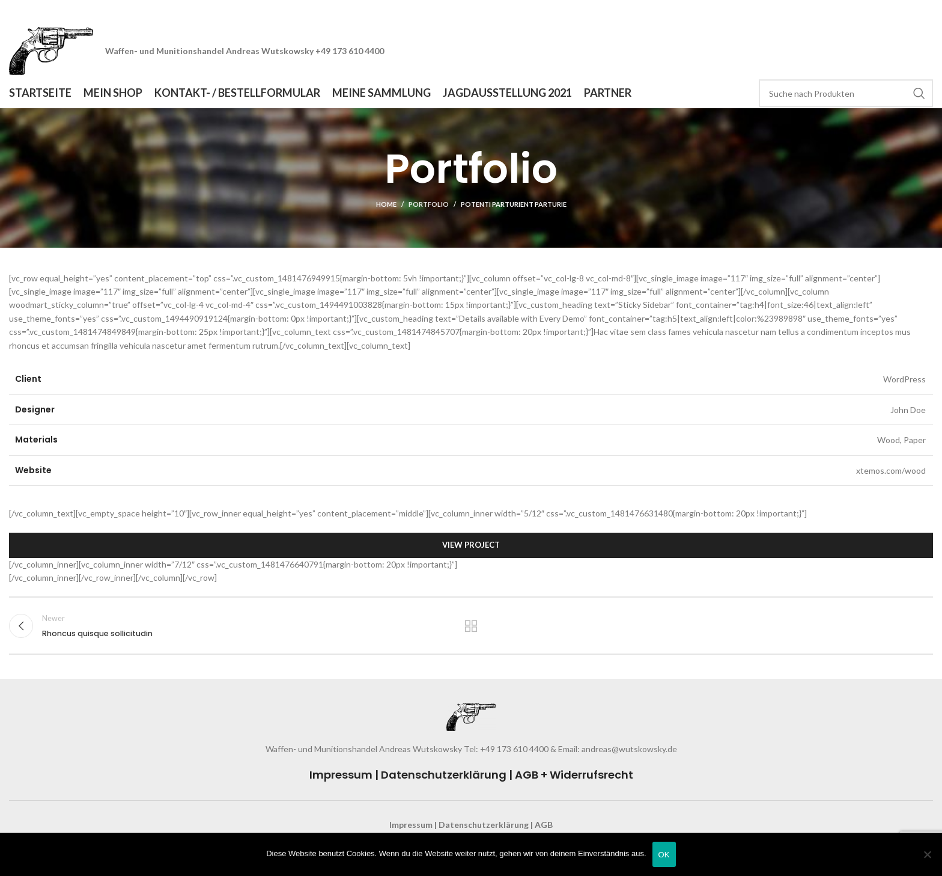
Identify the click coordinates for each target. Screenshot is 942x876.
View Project (471, 545)
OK (664, 854)
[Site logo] (51, 50)
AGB (544, 824)
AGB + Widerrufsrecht (574, 774)
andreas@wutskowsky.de (628, 749)
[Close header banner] (927, 12)
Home (386, 204)
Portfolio (429, 204)
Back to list (471, 626)
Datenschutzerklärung (443, 774)
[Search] (846, 93)
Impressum (340, 774)
